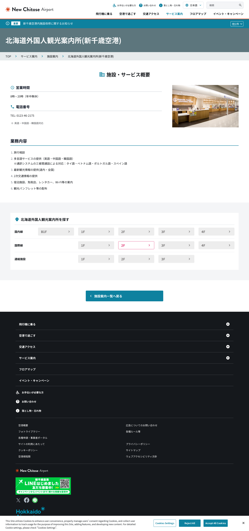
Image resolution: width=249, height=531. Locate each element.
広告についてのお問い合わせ (141, 425)
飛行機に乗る (104, 14)
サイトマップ (133, 450)
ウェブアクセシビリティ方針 (141, 456)
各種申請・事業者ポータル (32, 437)
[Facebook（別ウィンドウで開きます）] (26, 500)
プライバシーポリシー (138, 444)
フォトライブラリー (29, 431)
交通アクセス (151, 14)
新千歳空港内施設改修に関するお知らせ (48, 23)
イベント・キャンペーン (228, 14)
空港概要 (23, 425)
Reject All (190, 524)
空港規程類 (24, 456)
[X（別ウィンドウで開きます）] (18, 500)
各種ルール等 (133, 431)
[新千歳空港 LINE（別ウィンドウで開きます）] (43, 485)
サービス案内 (174, 14)
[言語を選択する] (193, 5)
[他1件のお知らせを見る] (236, 23)
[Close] (243, 525)
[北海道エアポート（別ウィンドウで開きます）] (33, 513)
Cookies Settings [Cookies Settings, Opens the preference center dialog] (164, 524)
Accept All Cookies (215, 524)
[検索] (240, 5)
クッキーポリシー (28, 450)
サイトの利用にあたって (31, 444)
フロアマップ (198, 14)
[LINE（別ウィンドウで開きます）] (35, 502)
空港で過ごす (127, 14)
